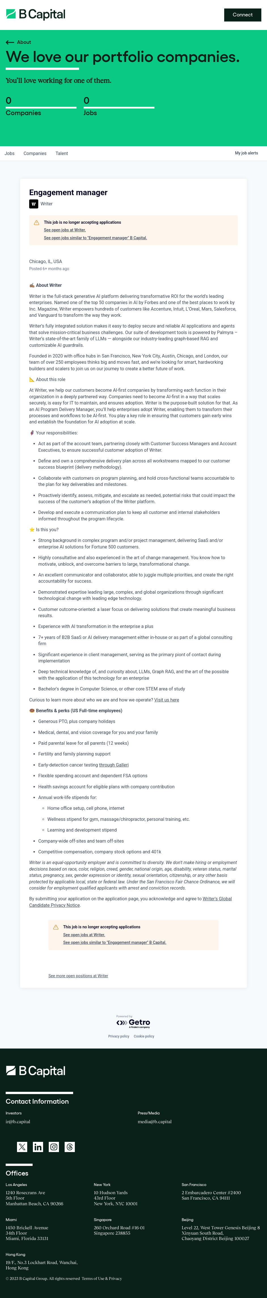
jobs (9, 153)
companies (35, 153)
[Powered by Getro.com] (133, 1022)
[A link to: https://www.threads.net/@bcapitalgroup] (70, 1147)
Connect (243, 15)
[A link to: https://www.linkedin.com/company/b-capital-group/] (38, 1147)
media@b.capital (155, 1121)
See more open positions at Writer (78, 976)
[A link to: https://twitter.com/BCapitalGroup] (22, 1147)
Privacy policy (118, 1036)
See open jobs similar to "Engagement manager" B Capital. (95, 238)
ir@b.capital (18, 1121)
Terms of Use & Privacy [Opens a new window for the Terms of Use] (102, 1278)
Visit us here (166, 700)
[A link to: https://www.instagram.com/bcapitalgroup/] (54, 1147)
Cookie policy (144, 1036)
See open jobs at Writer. (65, 230)
